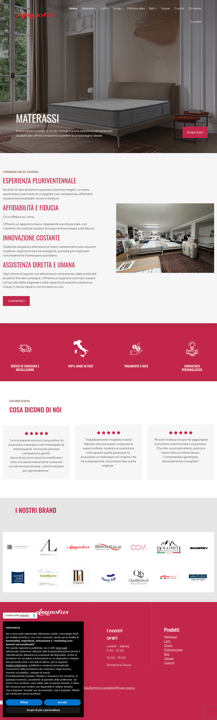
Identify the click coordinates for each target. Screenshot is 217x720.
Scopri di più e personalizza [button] (43, 710)
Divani (168, 645)
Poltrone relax (173, 650)
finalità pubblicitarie (16, 665)
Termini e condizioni (102, 688)
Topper (169, 658)
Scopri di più (195, 132)
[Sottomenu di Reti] (156, 8)
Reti (167, 654)
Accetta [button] (62, 702)
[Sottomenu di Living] (122, 8)
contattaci (16, 301)
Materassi (170, 637)
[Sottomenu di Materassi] (96, 8)
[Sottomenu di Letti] (108, 8)
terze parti (61, 648)
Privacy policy (125, 688)
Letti (167, 641)
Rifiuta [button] (24, 702)
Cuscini (169, 663)
